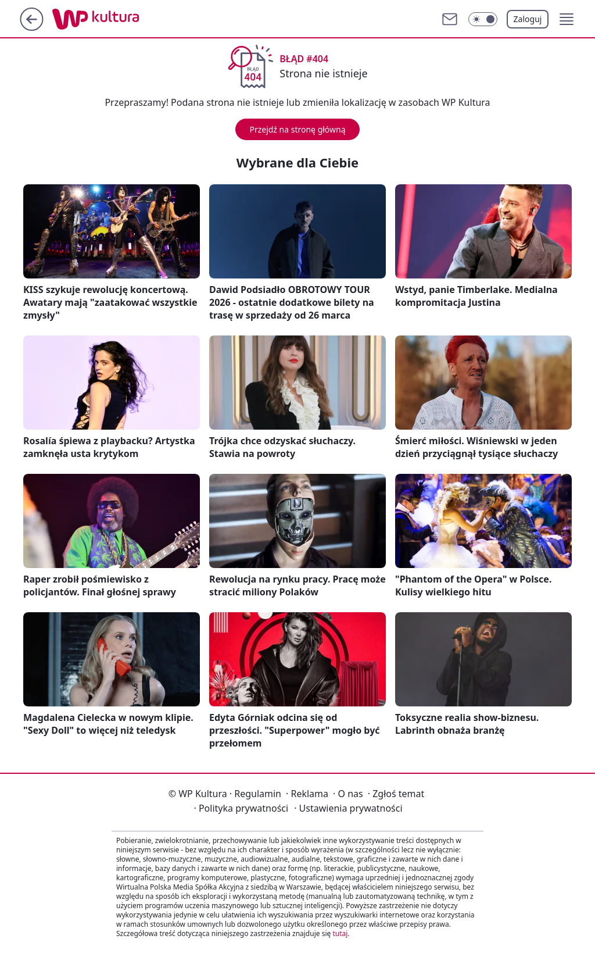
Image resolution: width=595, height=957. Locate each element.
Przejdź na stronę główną (297, 129)
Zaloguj (528, 18)
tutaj (339, 933)
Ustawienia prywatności (348, 808)
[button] (566, 19)
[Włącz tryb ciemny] (482, 19)
